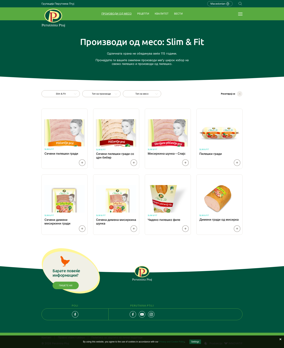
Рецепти (143, 13)
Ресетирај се (228, 93)
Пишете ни (65, 285)
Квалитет (162, 13)
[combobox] (60, 93)
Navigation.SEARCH (240, 3)
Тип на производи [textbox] (101, 93)
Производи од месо (116, 13)
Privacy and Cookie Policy (171, 341)
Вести (178, 13)
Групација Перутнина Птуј (57, 3)
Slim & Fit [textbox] (61, 93)
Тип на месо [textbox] (141, 93)
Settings (195, 341)
